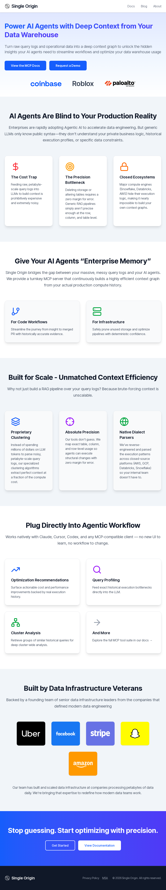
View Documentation (100, 845)
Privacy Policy (91, 878)
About (157, 6)
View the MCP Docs (25, 66)
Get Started (60, 845)
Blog (144, 6)
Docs (131, 6)
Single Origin (21, 6)
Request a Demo (68, 66)
